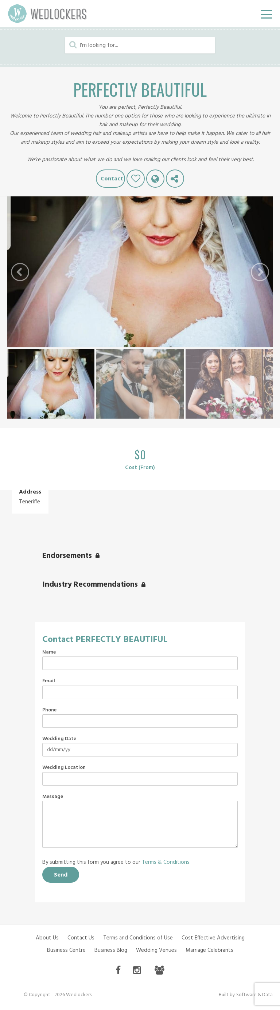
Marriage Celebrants (209, 950)
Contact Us (80, 938)
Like (136, 178)
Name (49, 652)
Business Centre (66, 950)
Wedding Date (59, 739)
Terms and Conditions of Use (138, 938)
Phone (49, 710)
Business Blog (110, 950)
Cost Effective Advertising (213, 938)
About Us (47, 938)
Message (52, 797)
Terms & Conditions (166, 862)
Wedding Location (64, 768)
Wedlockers (47, 14)
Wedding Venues (156, 950)
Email (48, 681)
